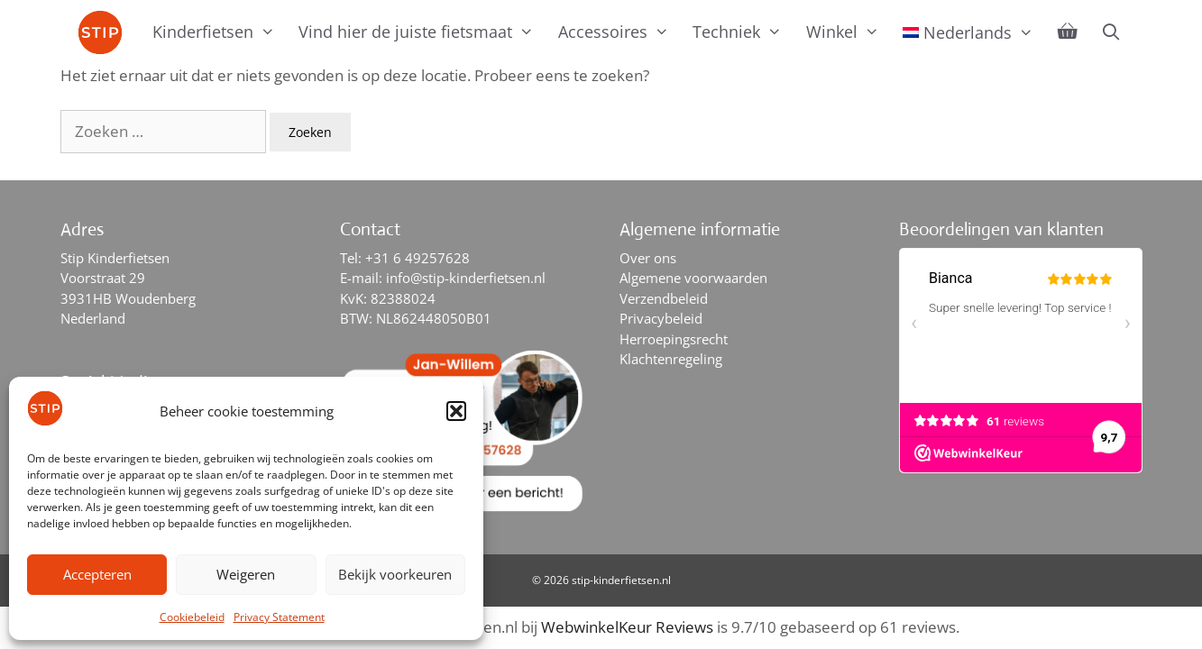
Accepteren (97, 574)
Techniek (743, 31)
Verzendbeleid (663, 298)
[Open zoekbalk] (1111, 31)
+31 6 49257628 (417, 258)
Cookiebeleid (192, 617)
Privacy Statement (279, 617)
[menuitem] (968, 32)
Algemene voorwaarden (693, 278)
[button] (456, 411)
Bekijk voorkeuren (395, 574)
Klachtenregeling (670, 359)
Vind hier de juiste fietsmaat (422, 31)
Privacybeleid (660, 318)
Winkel (848, 31)
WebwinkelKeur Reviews (627, 627)
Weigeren (245, 574)
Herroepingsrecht (673, 339)
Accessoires (619, 31)
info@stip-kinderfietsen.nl (466, 278)
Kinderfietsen (219, 31)
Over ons (647, 258)
